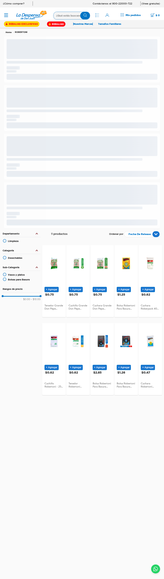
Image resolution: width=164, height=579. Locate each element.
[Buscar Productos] (85, 15)
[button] (22, 233)
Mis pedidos (133, 15)
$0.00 (26, 299)
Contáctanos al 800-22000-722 (112, 3)
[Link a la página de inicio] (9, 32)
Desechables (15, 258)
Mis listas (97, 15)
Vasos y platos (16, 274)
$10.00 (36, 299)
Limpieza (13, 241)
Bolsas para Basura (19, 279)
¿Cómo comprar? (13, 3)
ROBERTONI (21, 32)
